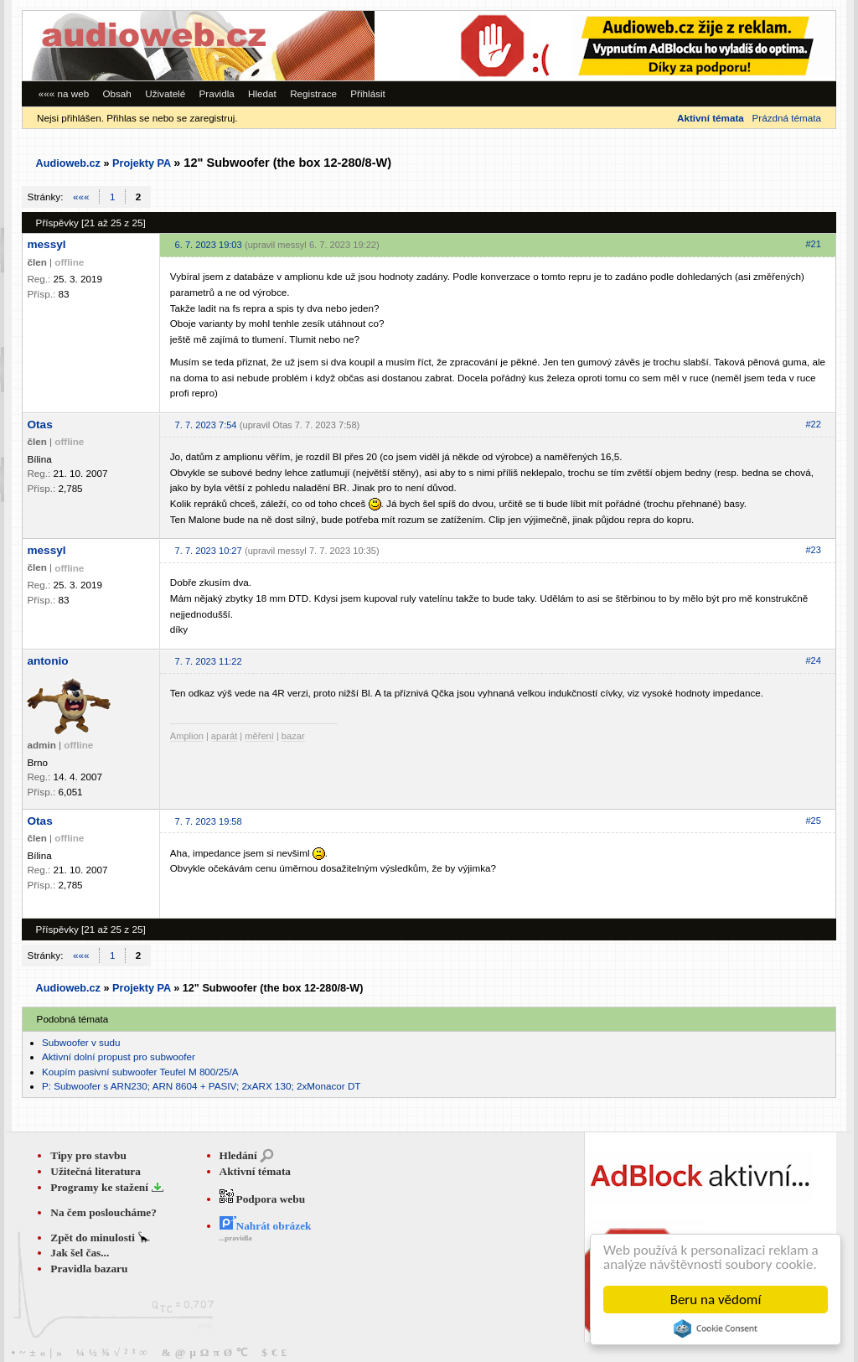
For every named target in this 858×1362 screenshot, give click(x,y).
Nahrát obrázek (266, 1226)
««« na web (64, 93)
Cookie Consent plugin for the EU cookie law (715, 1328)
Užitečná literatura (95, 1171)
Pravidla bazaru (88, 1268)
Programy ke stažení (100, 1187)
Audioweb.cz (68, 163)
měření (259, 736)
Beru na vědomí (716, 1299)
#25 (812, 821)
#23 (812, 550)
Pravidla (217, 93)
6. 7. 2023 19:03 (208, 245)
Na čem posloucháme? (103, 1212)
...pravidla (236, 1238)
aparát (224, 736)
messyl (46, 244)
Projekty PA (141, 163)
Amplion (187, 736)
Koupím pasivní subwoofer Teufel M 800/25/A (140, 1071)
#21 (812, 244)
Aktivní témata (256, 1171)
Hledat (262, 93)
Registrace (313, 93)
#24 (812, 660)
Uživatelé (165, 93)
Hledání (238, 1155)
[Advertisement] (605, 45)
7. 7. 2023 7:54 (206, 425)
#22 (812, 424)
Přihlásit (367, 93)
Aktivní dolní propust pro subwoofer (118, 1056)
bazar (293, 736)
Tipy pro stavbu (88, 1155)
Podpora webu (263, 1199)
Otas (39, 424)
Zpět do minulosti (93, 1237)
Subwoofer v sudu (81, 1042)
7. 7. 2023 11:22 (208, 661)
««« (81, 196)
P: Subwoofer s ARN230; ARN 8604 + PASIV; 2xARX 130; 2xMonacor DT (201, 1085)
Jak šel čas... (79, 1252)
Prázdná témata (786, 117)
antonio (47, 661)
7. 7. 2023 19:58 (208, 821)
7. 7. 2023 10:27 (208, 551)
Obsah (116, 93)
